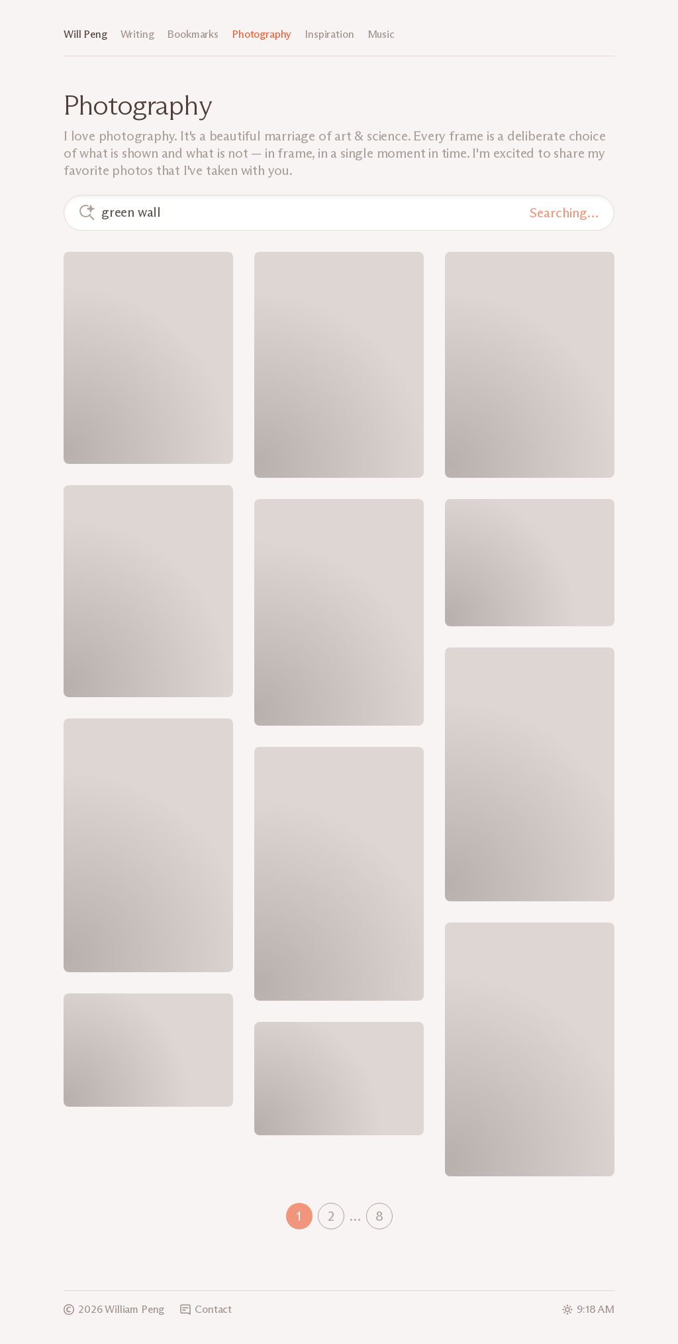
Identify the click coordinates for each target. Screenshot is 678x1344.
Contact (206, 1309)
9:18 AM (588, 1309)
